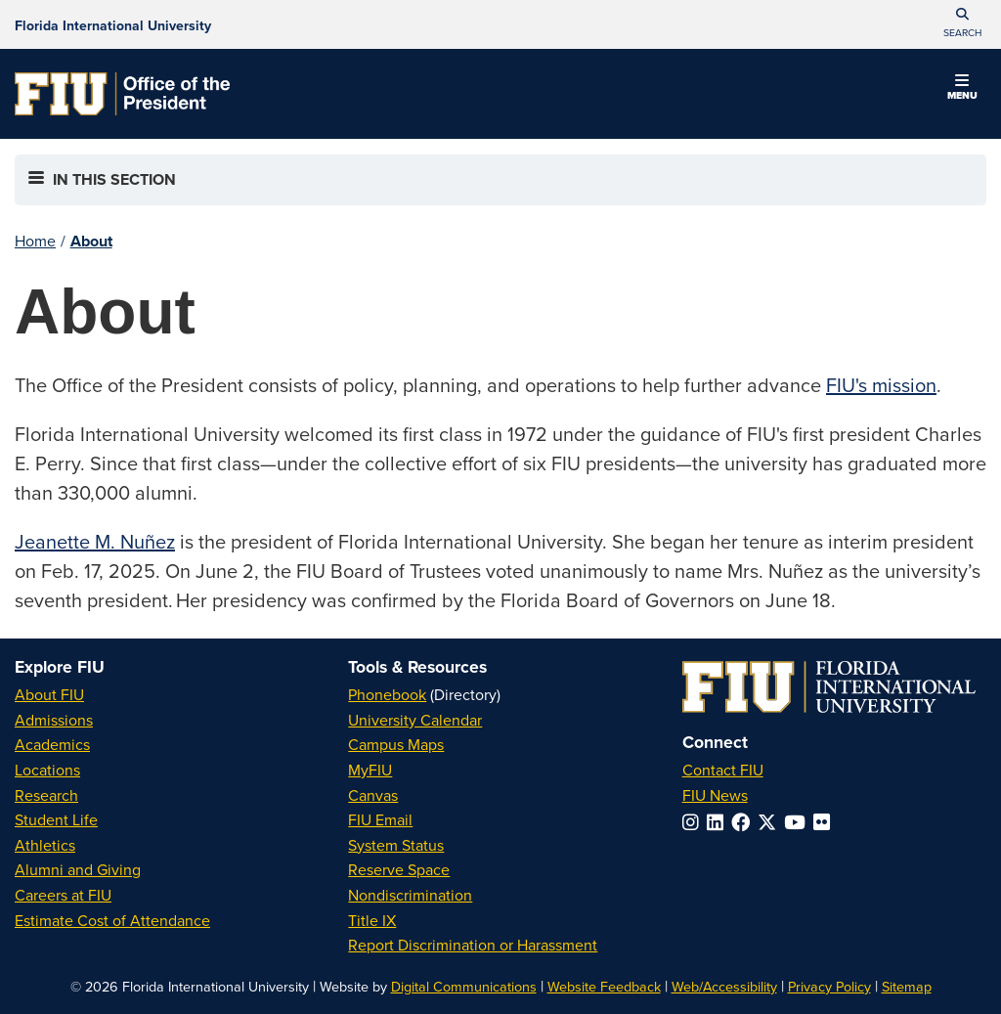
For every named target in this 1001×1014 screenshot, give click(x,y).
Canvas (373, 795)
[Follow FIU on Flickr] (825, 822)
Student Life (56, 819)
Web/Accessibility (724, 986)
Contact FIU (722, 769)
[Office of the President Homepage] (122, 93)
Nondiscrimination (410, 894)
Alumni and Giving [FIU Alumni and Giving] (78, 869)
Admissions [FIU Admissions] (54, 719)
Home (35, 240)
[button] (961, 24)
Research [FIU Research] (46, 795)
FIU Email (380, 819)
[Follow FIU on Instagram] (694, 822)
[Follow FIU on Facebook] (744, 822)
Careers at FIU (63, 894)
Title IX (372, 920)
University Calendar (415, 719)
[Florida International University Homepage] (113, 24)
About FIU (49, 694)
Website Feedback (604, 986)
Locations (47, 769)
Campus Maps (396, 744)
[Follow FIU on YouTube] (798, 822)
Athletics (45, 845)
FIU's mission (881, 385)
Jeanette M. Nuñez (95, 541)
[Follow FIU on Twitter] (771, 822)
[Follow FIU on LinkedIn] (719, 822)
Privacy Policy (829, 986)
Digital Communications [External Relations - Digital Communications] (464, 986)
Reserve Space (399, 869)
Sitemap (907, 986)
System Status (396, 845)
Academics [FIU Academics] (52, 744)
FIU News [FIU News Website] (715, 795)
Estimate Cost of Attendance (112, 920)
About (91, 241)
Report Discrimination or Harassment (472, 944)
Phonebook (387, 694)
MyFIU (370, 769)
